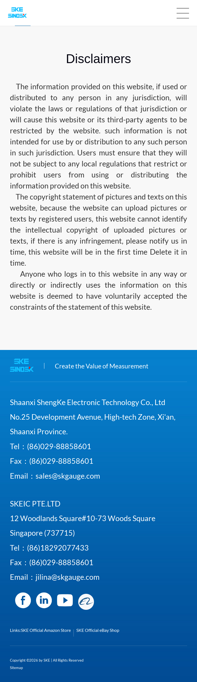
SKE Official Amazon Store (46, 630)
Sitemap (16, 667)
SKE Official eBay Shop (97, 630)
